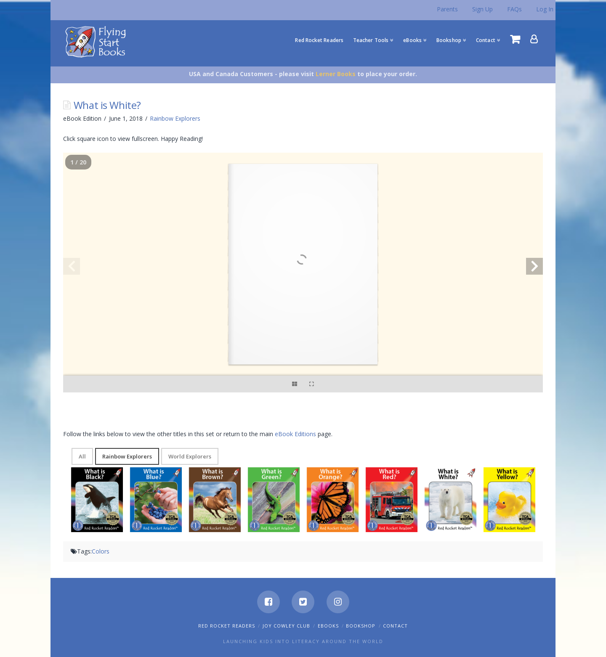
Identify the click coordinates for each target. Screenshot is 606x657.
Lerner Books (336, 74)
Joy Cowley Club (286, 626)
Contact (395, 626)
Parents (447, 9)
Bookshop (360, 626)
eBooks (328, 626)
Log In (544, 9)
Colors (100, 551)
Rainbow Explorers (175, 118)
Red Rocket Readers (226, 626)
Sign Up (482, 9)
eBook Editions (295, 434)
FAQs (514, 9)
